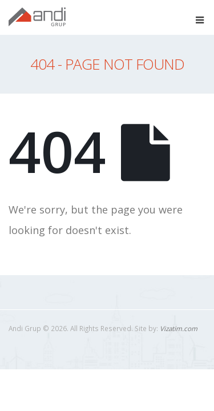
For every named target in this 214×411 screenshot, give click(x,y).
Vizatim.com (178, 328)
